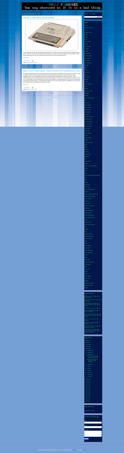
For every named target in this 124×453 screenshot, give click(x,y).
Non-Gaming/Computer (89, 189)
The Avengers (87, 264)
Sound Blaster (87, 245)
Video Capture (87, 276)
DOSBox (86, 79)
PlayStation (87, 208)
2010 (87, 401)
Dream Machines (88, 83)
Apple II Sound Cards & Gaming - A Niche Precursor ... (92, 360)
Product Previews (88, 210)
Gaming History (87, 133)
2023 (87, 346)
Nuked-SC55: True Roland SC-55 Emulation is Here (92, 323)
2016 (87, 388)
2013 (87, 395)
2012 (87, 396)
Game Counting (87, 123)
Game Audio (87, 109)
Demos (86, 69)
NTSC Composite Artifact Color (91, 194)
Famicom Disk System (89, 98)
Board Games (87, 46)
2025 (87, 342)
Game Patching (87, 126)
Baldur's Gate (87, 41)
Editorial (86, 88)
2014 (87, 392)
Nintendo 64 (87, 184)
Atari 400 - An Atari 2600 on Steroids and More (38, 18)
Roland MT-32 (87, 222)
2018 (87, 384)
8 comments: (27, 60)
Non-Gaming (87, 187)
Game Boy (86, 114)
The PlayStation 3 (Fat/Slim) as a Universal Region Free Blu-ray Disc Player (92, 304)
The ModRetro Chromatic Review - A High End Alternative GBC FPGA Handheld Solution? (92, 331)
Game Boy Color (88, 119)
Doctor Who (87, 72)
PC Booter (86, 201)
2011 (87, 399)
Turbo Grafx (87, 269)
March (88, 372)
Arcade (86, 37)
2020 (87, 380)
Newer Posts (26, 93)
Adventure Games (88, 27)
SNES (85, 243)
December (89, 350)
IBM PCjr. (86, 149)
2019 (87, 382)
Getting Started (87, 137)
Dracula (86, 81)
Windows (86, 280)
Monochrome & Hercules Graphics (92, 175)
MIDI (85, 170)
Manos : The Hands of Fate (90, 166)
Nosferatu (86, 191)
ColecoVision (87, 53)
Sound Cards (34, 89)
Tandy (85, 257)
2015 (87, 390)
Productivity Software (89, 215)
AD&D (85, 25)
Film (85, 100)
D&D (85, 67)
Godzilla (86, 140)
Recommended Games (89, 217)
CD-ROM (86, 48)
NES (85, 180)
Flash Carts (87, 102)
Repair (85, 219)
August (89, 364)
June (88, 368)
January (89, 376)
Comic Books (87, 58)
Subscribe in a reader (89, 410)
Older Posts (77, 93)
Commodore (87, 60)
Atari (28, 62)
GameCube (87, 130)
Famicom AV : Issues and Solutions (92, 308)
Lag (85, 158)
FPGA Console (87, 107)
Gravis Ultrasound (88, 142)
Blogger (84, 449)
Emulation (86, 93)
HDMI (85, 144)
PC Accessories (87, 198)
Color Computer (88, 55)
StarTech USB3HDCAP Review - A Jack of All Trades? (92, 311)
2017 (87, 386)
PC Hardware (87, 203)
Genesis (86, 135)
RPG (85, 226)
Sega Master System (89, 236)
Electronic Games (88, 91)
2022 (87, 348)
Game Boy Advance (88, 116)
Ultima (85, 273)
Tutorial (86, 271)
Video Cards (87, 278)
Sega (85, 231)
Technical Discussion (89, 262)
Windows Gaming (88, 285)
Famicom (86, 95)
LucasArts (86, 163)
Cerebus (86, 51)
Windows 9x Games (88, 283)
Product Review (32, 62)
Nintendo (86, 182)
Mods (85, 173)
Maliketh (74, 449)
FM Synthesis (87, 105)
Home (52, 93)
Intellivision (86, 151)
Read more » (26, 57)
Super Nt (86, 255)
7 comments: (27, 87)
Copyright (86, 65)
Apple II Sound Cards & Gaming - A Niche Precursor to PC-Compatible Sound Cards (51, 71)
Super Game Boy (88, 252)
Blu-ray (86, 44)
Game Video (87, 128)
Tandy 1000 (87, 259)
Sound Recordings (88, 250)
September (89, 354)
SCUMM (86, 229)
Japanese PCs (87, 154)
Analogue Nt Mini (88, 32)
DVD (85, 86)
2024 (87, 344)
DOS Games (87, 76)
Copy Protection (88, 62)
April (88, 370)
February (89, 374)
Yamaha (86, 287)
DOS (85, 74)
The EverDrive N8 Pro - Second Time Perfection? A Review (92, 326)
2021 (87, 378)
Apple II (28, 89)
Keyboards (86, 156)
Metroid (86, 168)
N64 (85, 177)
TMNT (85, 266)
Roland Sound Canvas (89, 224)
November (89, 352)
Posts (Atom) (55, 97)
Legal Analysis (87, 161)
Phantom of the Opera (89, 205)
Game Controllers (88, 121)
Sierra (85, 241)
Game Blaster (87, 112)
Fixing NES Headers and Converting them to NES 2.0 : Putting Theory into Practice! (92, 315)
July (88, 366)
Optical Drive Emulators (89, 196)
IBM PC (86, 147)
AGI (85, 30)
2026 (87, 340)
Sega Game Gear (88, 233)
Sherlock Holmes (88, 238)
